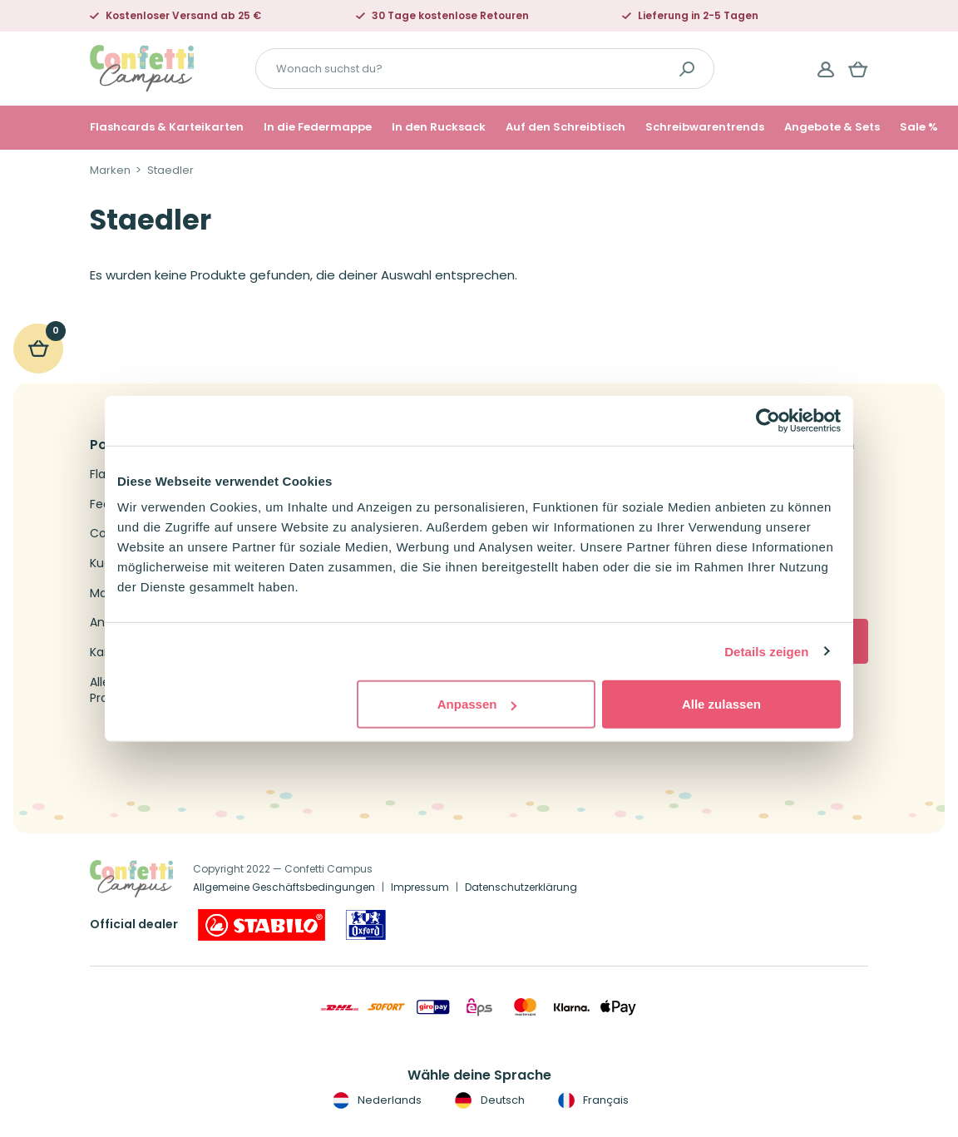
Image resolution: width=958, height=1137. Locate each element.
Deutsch (488, 1100)
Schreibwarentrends (704, 127)
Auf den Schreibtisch (565, 127)
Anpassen (477, 704)
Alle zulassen (721, 704)
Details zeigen (766, 651)
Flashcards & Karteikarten (167, 127)
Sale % (919, 127)
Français (592, 1100)
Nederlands (375, 1100)
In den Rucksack (439, 127)
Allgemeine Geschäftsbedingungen (284, 887)
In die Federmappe (318, 127)
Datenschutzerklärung (521, 887)
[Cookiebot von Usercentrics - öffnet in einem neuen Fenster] (768, 420)
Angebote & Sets (832, 127)
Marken (110, 170)
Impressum (420, 887)
